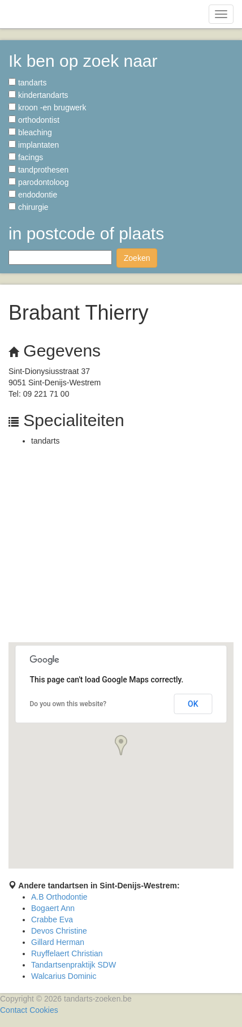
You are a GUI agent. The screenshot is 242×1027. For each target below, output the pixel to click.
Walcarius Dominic (63, 976)
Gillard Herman (57, 942)
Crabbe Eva (52, 919)
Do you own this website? (68, 704)
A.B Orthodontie (59, 896)
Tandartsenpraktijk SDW (73, 964)
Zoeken (137, 258)
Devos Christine (59, 930)
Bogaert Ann (53, 908)
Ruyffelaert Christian (67, 953)
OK (193, 703)
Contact (13, 1010)
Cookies (43, 1010)
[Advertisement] (121, 547)
